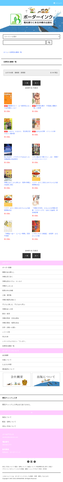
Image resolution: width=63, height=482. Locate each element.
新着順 (23, 72)
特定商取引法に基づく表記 (44, 466)
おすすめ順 (9, 72)
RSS (40, 469)
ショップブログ (33, 469)
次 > (36, 83)
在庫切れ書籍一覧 (16, 52)
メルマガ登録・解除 (22, 469)
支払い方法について (8, 466)
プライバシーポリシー (8, 469)
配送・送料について (20, 466)
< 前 (26, 83)
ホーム (5, 52)
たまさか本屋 (6, 364)
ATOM (45, 469)
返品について (31, 466)
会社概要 (5, 355)
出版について (6, 360)
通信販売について (8, 369)
